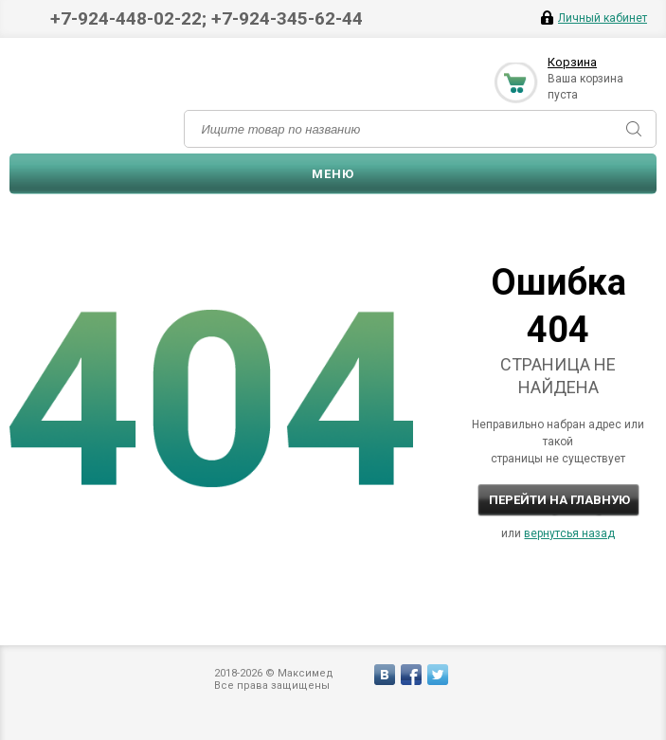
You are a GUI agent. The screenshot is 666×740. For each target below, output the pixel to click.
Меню (333, 174)
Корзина (572, 62)
